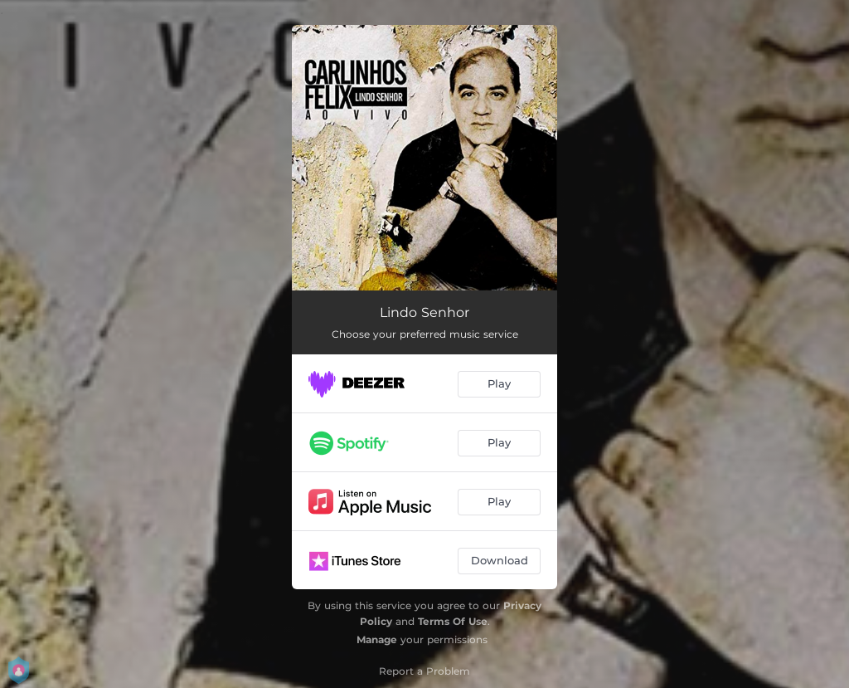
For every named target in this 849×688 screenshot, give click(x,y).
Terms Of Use (453, 621)
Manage (377, 639)
